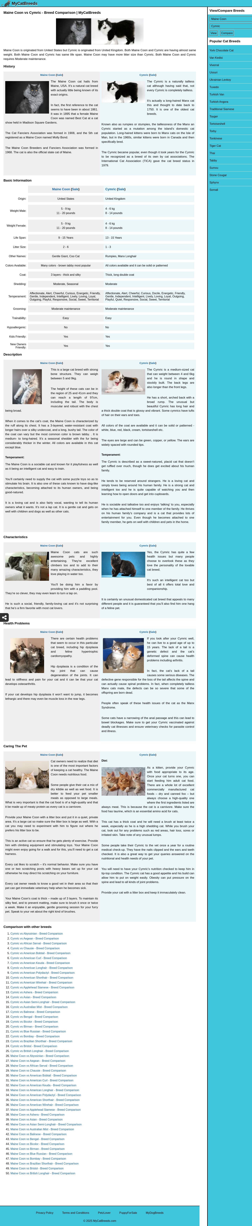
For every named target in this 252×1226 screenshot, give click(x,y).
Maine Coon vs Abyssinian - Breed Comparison (39, 1055)
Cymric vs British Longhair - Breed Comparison (39, 1051)
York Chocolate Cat (214, 50)
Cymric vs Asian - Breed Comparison (33, 997)
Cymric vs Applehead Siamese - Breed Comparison (42, 987)
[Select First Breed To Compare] (226, 19)
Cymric (143, 74)
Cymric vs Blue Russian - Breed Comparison (38, 1031)
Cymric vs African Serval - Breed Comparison (38, 943)
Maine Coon (47, 74)
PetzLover (104, 1212)
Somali (206, 189)
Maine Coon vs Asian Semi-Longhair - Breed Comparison (46, 1124)
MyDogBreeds (154, 1212)
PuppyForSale (128, 1212)
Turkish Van (209, 94)
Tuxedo (206, 87)
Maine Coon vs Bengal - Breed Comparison (37, 1139)
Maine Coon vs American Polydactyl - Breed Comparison (45, 1095)
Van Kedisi (208, 57)
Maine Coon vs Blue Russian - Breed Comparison (41, 1153)
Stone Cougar (210, 175)
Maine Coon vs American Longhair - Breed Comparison (44, 1090)
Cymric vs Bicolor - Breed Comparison (34, 1021)
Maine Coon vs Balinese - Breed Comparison (38, 1134)
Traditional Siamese (214, 109)
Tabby (205, 160)
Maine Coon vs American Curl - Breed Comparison (41, 1080)
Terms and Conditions (75, 1212)
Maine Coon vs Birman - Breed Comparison (37, 1148)
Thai (204, 153)
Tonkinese (208, 138)
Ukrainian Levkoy (212, 79)
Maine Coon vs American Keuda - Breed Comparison (43, 1085)
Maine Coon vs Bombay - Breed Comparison (38, 1158)
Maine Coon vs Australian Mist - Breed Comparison (42, 1129)
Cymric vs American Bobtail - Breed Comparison (40, 953)
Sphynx (206, 182)
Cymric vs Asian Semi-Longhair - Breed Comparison (42, 1002)
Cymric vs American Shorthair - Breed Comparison (41, 977)
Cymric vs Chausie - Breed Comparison (35, 948)
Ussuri (206, 72)
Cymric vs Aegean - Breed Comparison (34, 938)
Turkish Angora (211, 101)
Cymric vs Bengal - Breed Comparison (34, 1016)
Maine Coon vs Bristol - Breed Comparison (37, 1168)
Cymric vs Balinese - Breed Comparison (35, 1011)
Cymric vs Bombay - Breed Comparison (35, 1036)
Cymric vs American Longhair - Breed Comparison (41, 967)
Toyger (206, 116)
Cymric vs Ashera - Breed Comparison (34, 992)
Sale (59, 74)
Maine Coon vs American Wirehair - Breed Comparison (44, 1104)
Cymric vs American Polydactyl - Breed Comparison (42, 972)
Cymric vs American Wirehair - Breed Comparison (41, 982)
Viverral (206, 65)
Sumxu (206, 167)
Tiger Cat (207, 145)
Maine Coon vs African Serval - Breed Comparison (41, 1065)
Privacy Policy (44, 1212)
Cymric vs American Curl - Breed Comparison (38, 958)
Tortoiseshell (209, 123)
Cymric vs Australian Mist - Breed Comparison (39, 1007)
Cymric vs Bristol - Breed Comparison (33, 1046)
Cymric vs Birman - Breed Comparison (34, 1026)
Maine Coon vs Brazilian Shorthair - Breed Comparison (44, 1163)
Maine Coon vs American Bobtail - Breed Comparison (43, 1075)
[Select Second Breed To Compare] (226, 26)
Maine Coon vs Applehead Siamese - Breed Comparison (45, 1109)
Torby (205, 131)
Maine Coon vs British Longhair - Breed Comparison (42, 1173)
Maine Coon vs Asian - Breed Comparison (36, 1119)
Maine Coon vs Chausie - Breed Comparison (38, 1070)
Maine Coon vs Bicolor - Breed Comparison (37, 1143)
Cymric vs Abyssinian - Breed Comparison (36, 933)
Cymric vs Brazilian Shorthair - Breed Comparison (41, 1041)
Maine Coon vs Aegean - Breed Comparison (37, 1060)
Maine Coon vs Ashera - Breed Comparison (37, 1114)
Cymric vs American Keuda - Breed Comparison (40, 962)
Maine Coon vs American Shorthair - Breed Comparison (45, 1099)
